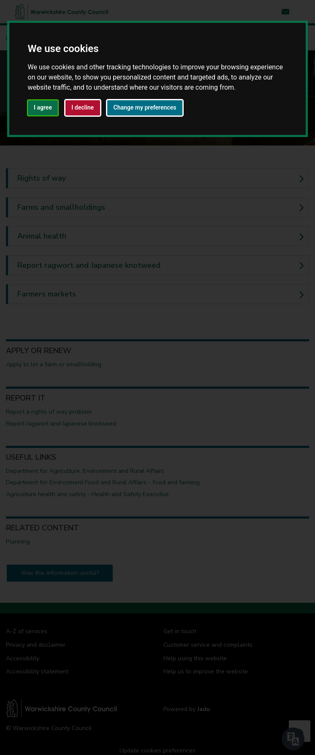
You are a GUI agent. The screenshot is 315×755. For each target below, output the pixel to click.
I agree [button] (43, 107)
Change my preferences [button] (145, 107)
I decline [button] (82, 107)
